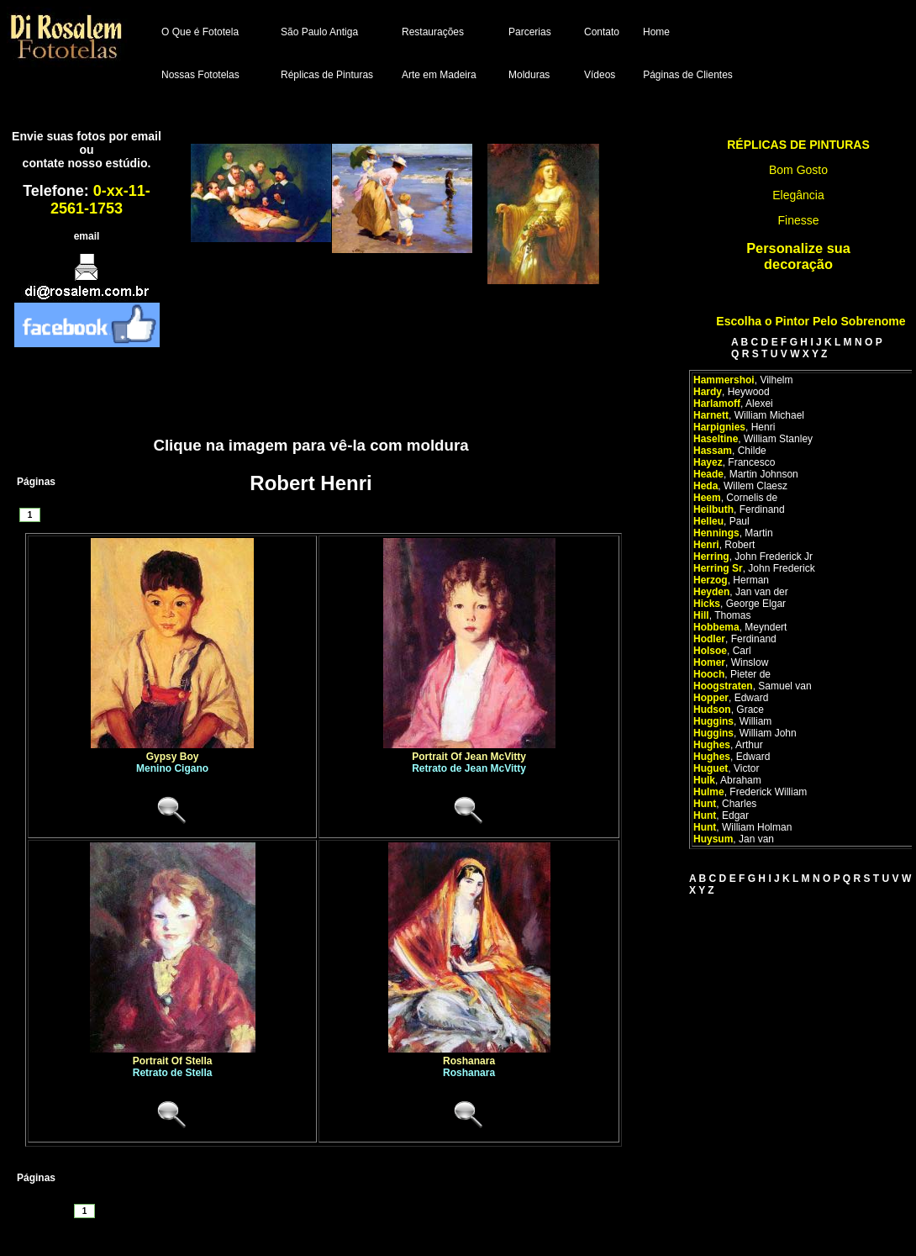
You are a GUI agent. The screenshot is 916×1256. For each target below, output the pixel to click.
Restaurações (433, 32)
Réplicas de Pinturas (327, 75)
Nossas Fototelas (200, 75)
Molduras (529, 75)
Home (656, 32)
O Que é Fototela (200, 32)
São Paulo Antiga (319, 32)
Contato (601, 32)
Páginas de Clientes (688, 75)
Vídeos (599, 75)
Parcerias (529, 32)
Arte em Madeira (439, 75)
